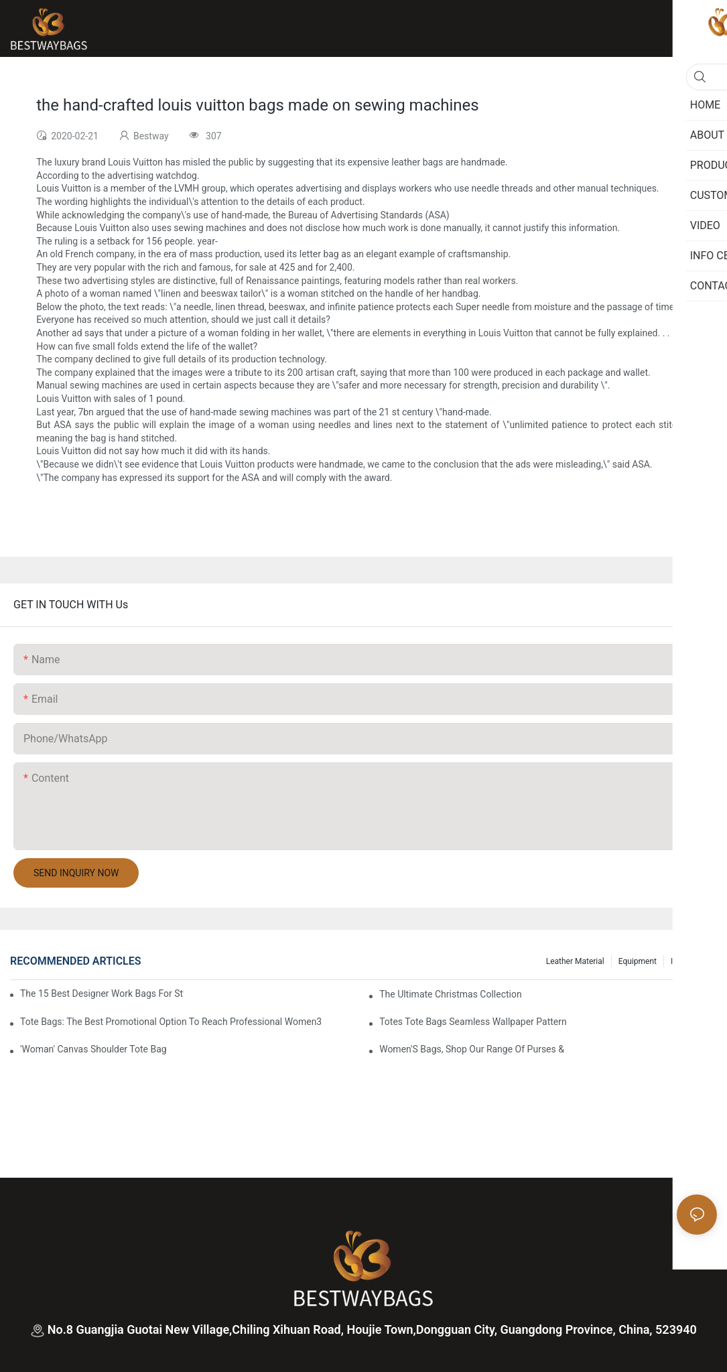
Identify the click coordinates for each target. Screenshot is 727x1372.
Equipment (637, 961)
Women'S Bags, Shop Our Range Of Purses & (471, 1049)
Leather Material (575, 961)
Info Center (690, 961)
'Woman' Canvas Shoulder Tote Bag (93, 1049)
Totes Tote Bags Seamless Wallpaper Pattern (473, 1021)
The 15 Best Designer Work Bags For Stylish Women (102, 993)
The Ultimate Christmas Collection (450, 994)
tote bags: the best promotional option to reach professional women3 (171, 1021)
